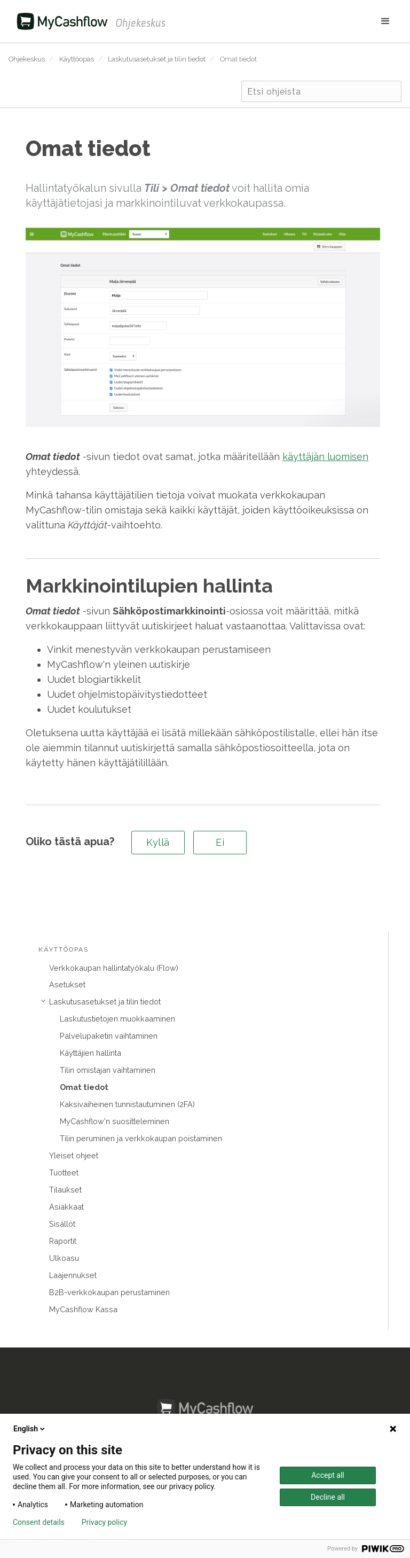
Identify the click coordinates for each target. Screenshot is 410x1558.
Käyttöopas (76, 59)
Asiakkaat (66, 1206)
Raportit (62, 1240)
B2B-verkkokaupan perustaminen (109, 1292)
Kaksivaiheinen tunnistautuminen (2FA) (127, 1104)
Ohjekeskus (27, 59)
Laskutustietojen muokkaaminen (117, 1018)
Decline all (328, 1497)
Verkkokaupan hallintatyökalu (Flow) (113, 967)
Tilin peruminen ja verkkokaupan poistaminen (141, 1138)
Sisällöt (62, 1223)
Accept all (327, 1475)
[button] (283, 21)
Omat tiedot (238, 59)
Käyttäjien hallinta (90, 1052)
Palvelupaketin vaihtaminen (108, 1035)
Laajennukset (73, 1275)
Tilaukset (65, 1189)
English (29, 1428)
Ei (220, 842)
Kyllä (158, 842)
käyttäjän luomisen (325, 456)
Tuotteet (63, 1172)
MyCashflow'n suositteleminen (114, 1121)
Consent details (39, 1522)
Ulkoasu (64, 1258)
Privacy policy (104, 1522)
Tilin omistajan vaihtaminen (107, 1069)
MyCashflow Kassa (83, 1309)
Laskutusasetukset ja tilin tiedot (157, 59)
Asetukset (67, 984)
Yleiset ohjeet (73, 1155)
